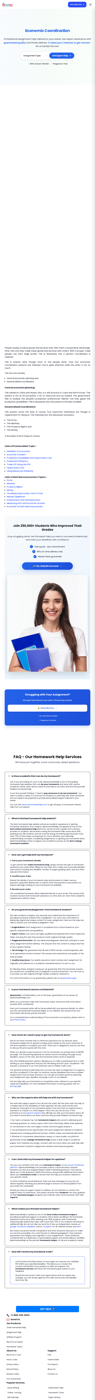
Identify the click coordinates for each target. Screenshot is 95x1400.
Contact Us (53, 1374)
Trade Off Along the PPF (19, 464)
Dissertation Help (55, 1387)
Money (10, 490)
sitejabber (30, 1226)
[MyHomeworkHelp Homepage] (12, 5)
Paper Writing (54, 1397)
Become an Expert (15, 1342)
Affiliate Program (14, 1337)
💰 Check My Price (47, 708)
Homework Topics (14, 1346)
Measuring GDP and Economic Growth (26, 503)
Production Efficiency (17, 461)
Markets (11, 483)
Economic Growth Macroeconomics (25, 506)
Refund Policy (13, 1369)
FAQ (49, 1355)
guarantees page (68, 978)
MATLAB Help (13, 1397)
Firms (9, 480)
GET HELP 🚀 (47, 1309)
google (13, 1226)
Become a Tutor (14, 1355)
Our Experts (53, 1364)
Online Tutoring (14, 1392)
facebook (21, 1226)
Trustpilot (47, 1226)
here (79, 1226)
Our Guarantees (14, 1379)
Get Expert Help (61, 55)
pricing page (15, 1086)
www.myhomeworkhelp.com (34, 804)
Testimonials (53, 1359)
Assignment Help (14, 1332)
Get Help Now (77, 4)
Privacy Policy (19, 1019)
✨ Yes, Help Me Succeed (47, 566)
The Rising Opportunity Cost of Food (25, 493)
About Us (51, 1369)
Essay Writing (13, 1387)
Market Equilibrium (16, 496)
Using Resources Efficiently (20, 471)
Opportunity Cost (15, 467)
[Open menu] (90, 4)
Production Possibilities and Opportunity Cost (29, 457)
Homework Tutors (56, 1392)
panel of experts (33, 1113)
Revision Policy (13, 1374)
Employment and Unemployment (23, 500)
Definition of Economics (18, 451)
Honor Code (12, 1359)
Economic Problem (16, 454)
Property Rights (14, 486)
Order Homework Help (16, 1327)
